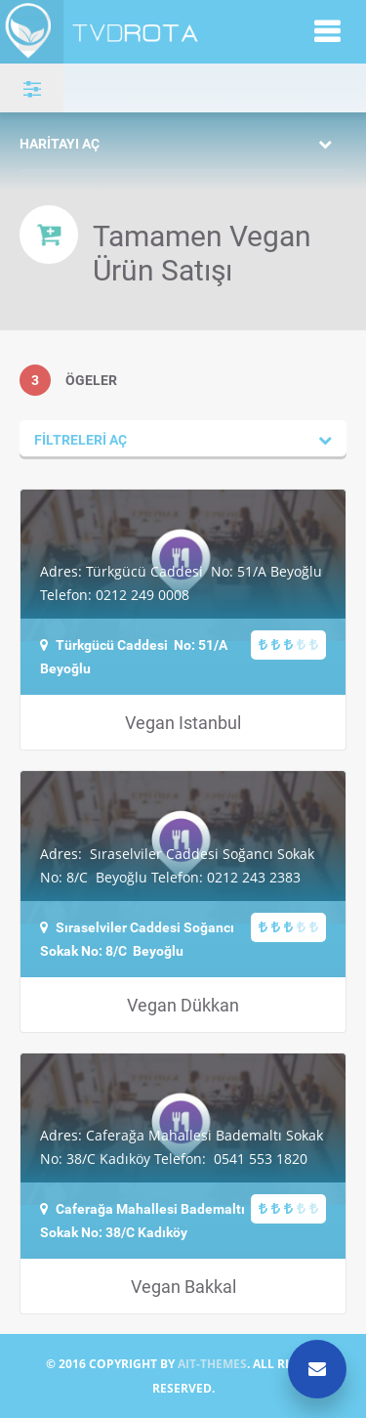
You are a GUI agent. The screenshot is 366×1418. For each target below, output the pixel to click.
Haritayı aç (60, 143)
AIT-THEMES (212, 1363)
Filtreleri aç (80, 439)
